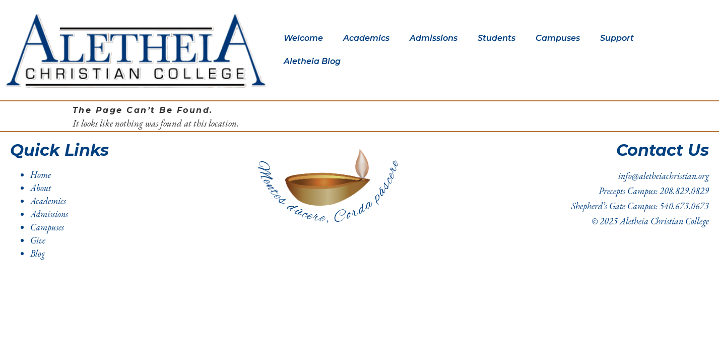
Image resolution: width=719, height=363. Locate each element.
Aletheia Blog (312, 61)
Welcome (303, 38)
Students (496, 38)
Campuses (558, 38)
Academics (366, 38)
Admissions (433, 38)
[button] (306, 38)
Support (617, 38)
